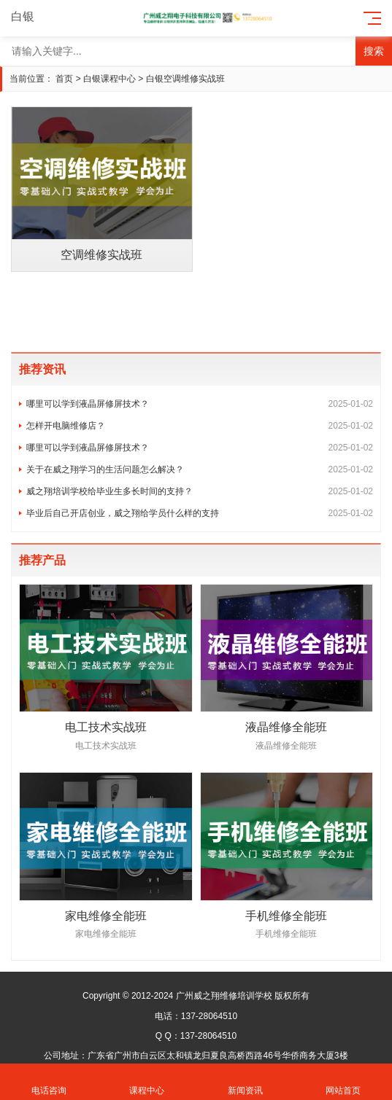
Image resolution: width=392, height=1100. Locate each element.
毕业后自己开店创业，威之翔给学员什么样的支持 (199, 513)
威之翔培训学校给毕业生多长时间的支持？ (199, 491)
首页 (64, 79)
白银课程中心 (109, 79)
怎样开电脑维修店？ (199, 426)
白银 (31, 16)
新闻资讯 (245, 1082)
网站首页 (343, 1082)
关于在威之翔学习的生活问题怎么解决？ (199, 469)
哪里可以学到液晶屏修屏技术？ (199, 404)
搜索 (374, 51)
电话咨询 (49, 1082)
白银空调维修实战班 (185, 79)
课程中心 (147, 1082)
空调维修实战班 (101, 255)
